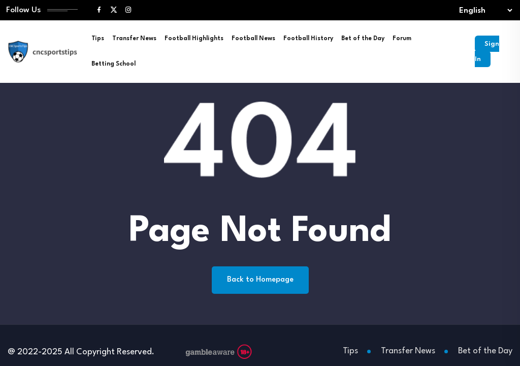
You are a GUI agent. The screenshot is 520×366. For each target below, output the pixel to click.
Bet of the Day (362, 41)
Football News (253, 41)
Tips (97, 41)
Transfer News (134, 41)
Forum (402, 41)
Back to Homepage (260, 282)
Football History (308, 41)
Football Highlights (194, 41)
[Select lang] (483, 11)
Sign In (485, 54)
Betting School (113, 66)
